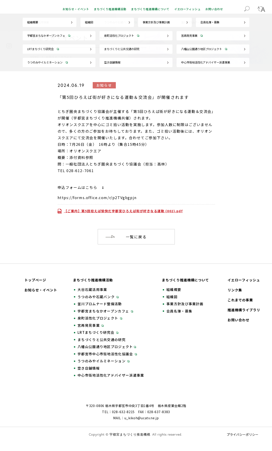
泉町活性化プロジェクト (100, 318)
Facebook (9, 29)
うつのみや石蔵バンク (98, 297)
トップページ (35, 280)
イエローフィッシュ (187, 9)
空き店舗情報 (89, 368)
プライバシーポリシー (242, 440)
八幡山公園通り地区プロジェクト (107, 346)
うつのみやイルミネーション (103, 361)
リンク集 (235, 290)
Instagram (9, 46)
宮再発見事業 (91, 325)
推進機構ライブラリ (244, 310)
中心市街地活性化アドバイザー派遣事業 (111, 375)
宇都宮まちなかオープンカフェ (105, 311)
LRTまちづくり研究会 (98, 332)
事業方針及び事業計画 (184, 304)
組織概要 (173, 289)
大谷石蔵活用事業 (92, 289)
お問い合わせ (214, 9)
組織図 (171, 297)
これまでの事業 (240, 300)
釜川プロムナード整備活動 (100, 304)
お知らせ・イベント (76, 9)
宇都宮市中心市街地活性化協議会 (107, 354)
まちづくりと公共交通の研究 (102, 339)
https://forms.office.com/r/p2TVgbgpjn (97, 197)
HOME (34, 57)
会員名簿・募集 (179, 311)
